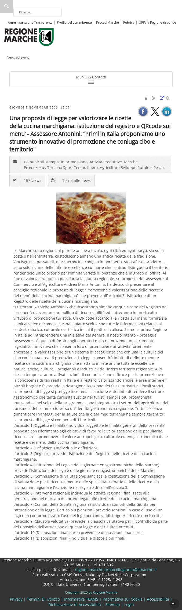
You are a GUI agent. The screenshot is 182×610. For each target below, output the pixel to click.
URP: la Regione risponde (157, 22)
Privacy (16, 599)
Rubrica (128, 22)
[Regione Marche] (29, 36)
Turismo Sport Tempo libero (72, 167)
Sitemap (112, 604)
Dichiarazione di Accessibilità (74, 604)
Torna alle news (76, 180)
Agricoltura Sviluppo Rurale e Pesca (132, 167)
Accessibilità (158, 599)
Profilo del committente (74, 22)
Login (129, 604)
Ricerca (6, 6)
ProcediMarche (107, 22)
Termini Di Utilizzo (43, 599)
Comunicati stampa (41, 161)
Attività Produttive (106, 161)
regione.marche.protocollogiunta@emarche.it (115, 569)
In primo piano (74, 161)
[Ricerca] (37, 12)
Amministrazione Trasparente (30, 22)
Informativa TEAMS (81, 599)
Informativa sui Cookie (123, 599)
